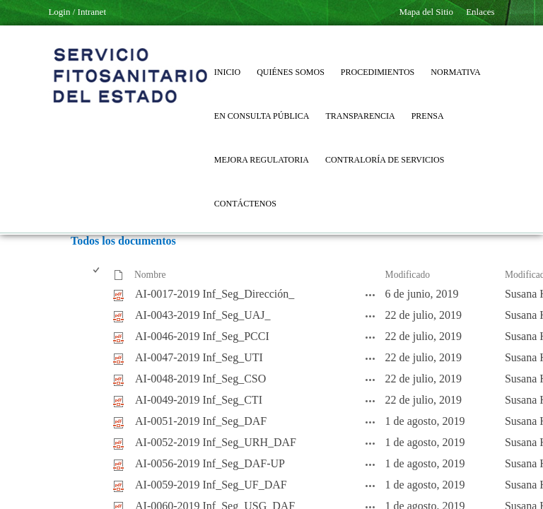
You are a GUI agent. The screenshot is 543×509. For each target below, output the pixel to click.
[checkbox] (97, 275)
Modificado (407, 274)
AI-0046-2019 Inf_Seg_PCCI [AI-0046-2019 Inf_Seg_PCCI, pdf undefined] (202, 336)
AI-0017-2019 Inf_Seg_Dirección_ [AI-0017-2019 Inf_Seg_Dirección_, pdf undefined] (214, 294)
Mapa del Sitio (426, 11)
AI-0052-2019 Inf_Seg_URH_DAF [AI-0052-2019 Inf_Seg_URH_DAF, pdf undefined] (215, 442)
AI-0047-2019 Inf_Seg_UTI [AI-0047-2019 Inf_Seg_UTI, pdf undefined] (199, 357)
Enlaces (480, 11)
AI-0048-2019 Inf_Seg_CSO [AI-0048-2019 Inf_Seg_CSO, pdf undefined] (200, 379)
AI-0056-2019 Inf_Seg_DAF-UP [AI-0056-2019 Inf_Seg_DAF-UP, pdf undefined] (210, 463)
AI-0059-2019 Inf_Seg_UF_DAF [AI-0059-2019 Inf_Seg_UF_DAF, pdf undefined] (211, 485)
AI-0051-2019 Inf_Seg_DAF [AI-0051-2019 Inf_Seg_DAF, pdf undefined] (201, 421)
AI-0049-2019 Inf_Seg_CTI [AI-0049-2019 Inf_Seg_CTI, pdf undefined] (198, 400)
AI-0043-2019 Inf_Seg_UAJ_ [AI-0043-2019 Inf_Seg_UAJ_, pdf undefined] (203, 315)
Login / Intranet (77, 11)
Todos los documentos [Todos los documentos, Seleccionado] (123, 241)
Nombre (150, 274)
